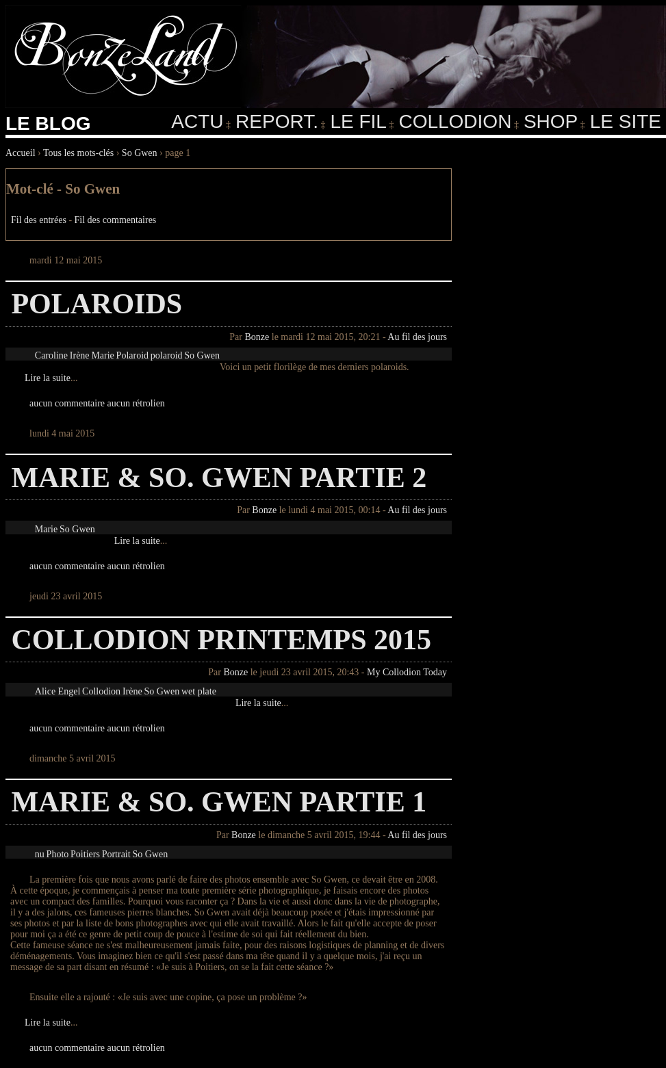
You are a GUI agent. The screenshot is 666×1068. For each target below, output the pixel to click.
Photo (58, 854)
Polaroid (132, 355)
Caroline (51, 355)
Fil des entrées (38, 220)
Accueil (20, 153)
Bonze (256, 337)
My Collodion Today (407, 672)
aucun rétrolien (136, 403)
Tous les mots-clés (78, 153)
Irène (80, 355)
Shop (551, 121)
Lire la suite (48, 378)
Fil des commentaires (116, 220)
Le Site (625, 121)
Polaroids (96, 304)
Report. (276, 121)
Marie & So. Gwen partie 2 (218, 477)
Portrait (116, 854)
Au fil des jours (417, 337)
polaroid (167, 355)
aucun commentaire (67, 403)
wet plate (198, 691)
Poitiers (85, 854)
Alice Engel (57, 691)
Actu (197, 121)
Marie (102, 355)
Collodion (454, 121)
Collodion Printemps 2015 (221, 639)
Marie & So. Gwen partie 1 (218, 802)
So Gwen (139, 153)
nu (39, 854)
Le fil (358, 121)
